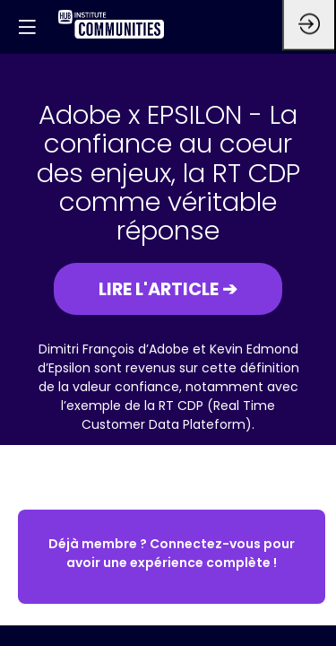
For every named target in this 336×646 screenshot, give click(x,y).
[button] (168, 289)
